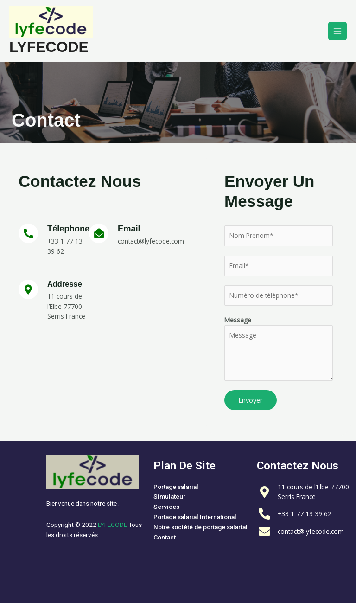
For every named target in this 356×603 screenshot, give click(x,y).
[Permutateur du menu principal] (337, 31)
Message (237, 319)
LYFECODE (49, 46)
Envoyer (250, 399)
